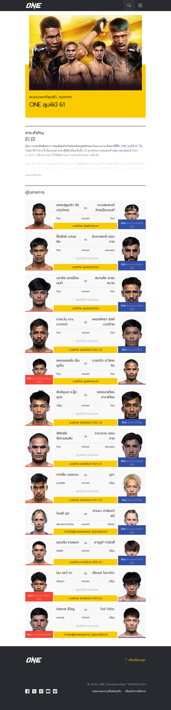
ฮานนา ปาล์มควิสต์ (104, 513)
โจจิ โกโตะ (107, 609)
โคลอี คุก (62, 513)
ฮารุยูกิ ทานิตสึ (104, 542)
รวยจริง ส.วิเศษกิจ (103, 363)
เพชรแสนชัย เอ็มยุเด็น (68, 363)
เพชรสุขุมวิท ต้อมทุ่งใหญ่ (67, 207)
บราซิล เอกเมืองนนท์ (67, 280)
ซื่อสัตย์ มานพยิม (66, 239)
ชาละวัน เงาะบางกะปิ (65, 322)
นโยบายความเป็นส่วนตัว (106, 691)
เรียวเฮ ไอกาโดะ (103, 572)
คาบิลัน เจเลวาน (67, 474)
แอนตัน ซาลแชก (67, 542)
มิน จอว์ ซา (64, 572)
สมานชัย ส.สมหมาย (105, 280)
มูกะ (112, 474)
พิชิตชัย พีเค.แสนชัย (64, 436)
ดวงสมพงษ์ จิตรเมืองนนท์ (105, 207)
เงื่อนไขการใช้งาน (135, 691)
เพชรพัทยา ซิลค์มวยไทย (103, 322)
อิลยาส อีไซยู (65, 609)
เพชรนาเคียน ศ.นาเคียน (106, 394)
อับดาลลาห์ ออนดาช (103, 239)
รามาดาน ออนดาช (105, 436)
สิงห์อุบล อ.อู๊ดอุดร (66, 394)
